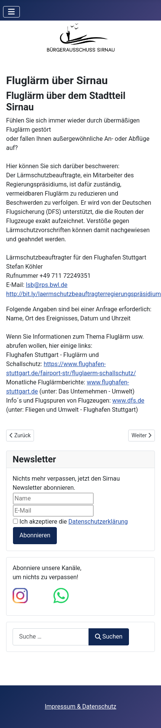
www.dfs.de (128, 400)
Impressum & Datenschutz (80, 706)
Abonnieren (34, 535)
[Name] (53, 498)
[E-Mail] (53, 510)
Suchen (108, 636)
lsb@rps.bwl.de (47, 284)
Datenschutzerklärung (98, 521)
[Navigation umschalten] (11, 12)
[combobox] (51, 636)
